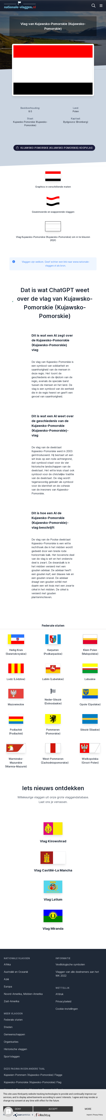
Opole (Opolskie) (90, 704)
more (88, 1109)
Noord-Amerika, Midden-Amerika (23, 993)
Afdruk (59, 994)
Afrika (7, 964)
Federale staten (13, 1019)
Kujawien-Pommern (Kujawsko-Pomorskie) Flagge (33, 1074)
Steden (8, 1027)
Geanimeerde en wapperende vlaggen (53, 211)
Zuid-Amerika (11, 1001)
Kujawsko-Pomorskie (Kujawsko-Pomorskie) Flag (32, 1082)
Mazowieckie (16, 704)
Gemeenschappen (14, 1034)
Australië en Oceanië (16, 971)
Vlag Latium (53, 899)
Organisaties (11, 1041)
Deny (18, 1109)
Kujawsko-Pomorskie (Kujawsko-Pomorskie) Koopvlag (54, 147)
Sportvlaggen (12, 1056)
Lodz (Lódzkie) (16, 679)
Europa (8, 986)
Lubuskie (90, 679)
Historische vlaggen (15, 1049)
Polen (76, 111)
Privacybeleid (63, 1001)
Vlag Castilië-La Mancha (53, 870)
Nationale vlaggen (17, 958)
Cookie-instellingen (67, 1008)
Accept (53, 1109)
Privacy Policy (98, 1115)
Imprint (89, 1115)
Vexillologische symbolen (70, 964)
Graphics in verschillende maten (53, 186)
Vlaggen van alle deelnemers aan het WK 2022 (77, 973)
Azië (6, 979)
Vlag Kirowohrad (53, 841)
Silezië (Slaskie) (90, 729)
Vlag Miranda (53, 929)
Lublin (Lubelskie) (53, 679)
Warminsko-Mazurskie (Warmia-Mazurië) (16, 762)
